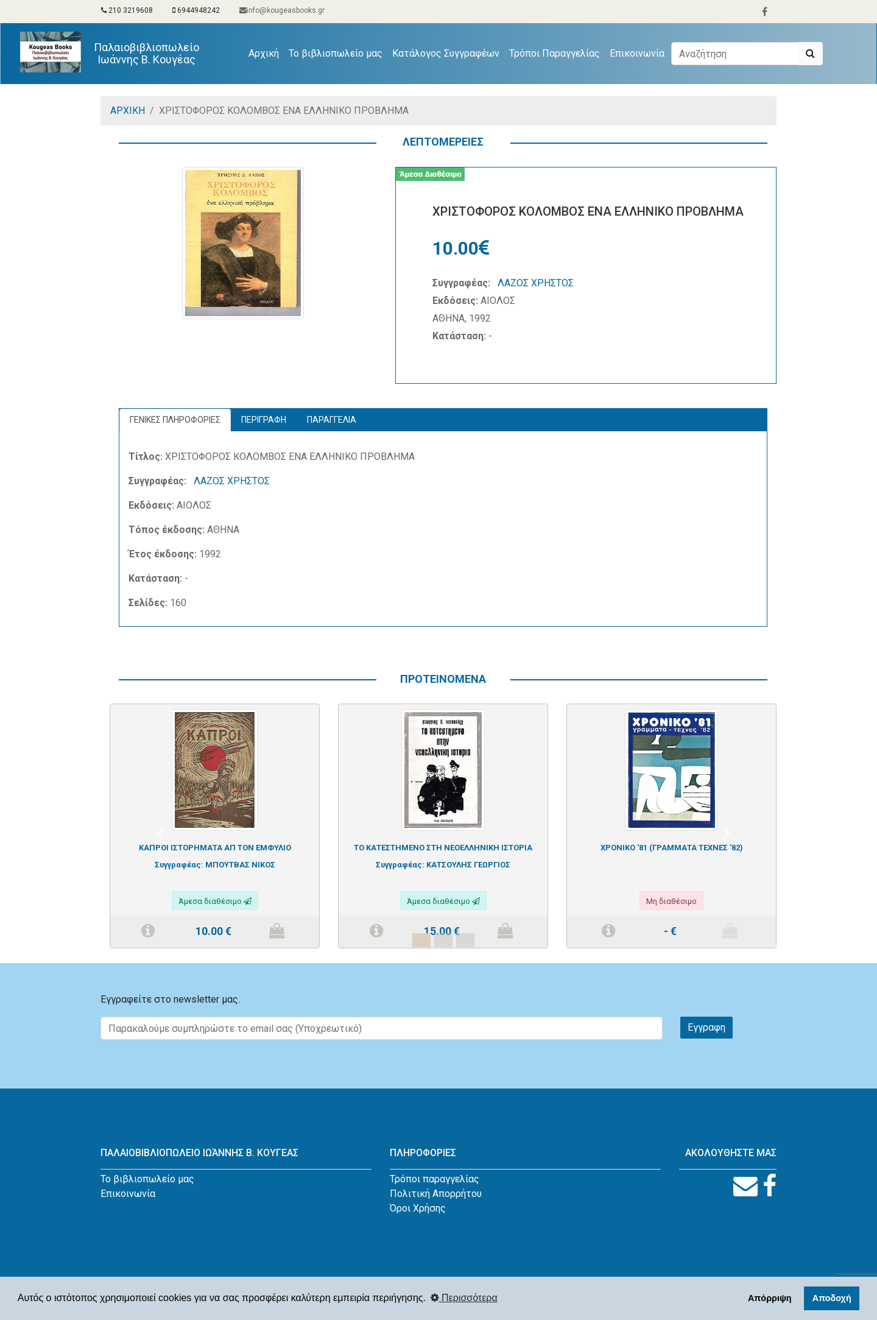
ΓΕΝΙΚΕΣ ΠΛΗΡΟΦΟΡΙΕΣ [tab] (175, 420)
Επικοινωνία (637, 53)
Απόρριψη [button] (770, 1298)
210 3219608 (127, 10)
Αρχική (266, 52)
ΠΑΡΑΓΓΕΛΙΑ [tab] (331, 420)
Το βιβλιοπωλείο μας (335, 53)
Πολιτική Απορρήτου (436, 1193)
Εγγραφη (706, 1027)
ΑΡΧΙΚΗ (127, 110)
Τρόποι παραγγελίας (434, 1179)
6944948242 (196, 10)
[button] (160, 833)
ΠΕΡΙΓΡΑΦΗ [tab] (263, 420)
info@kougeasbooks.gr (282, 10)
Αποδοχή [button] (831, 1298)
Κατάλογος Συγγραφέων (445, 53)
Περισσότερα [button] (464, 1298)
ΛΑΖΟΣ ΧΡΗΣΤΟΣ (536, 283)
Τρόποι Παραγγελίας (554, 53)
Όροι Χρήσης (418, 1208)
